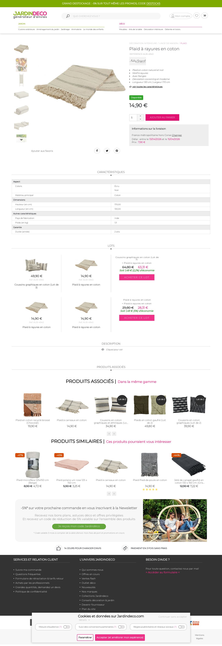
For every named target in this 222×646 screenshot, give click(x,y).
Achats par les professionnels (32, 584)
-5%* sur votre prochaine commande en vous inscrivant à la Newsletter (79, 509)
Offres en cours (91, 575)
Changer (177, 135)
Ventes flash (89, 580)
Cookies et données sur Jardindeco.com (111, 616)
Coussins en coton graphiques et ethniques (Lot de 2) (111, 424)
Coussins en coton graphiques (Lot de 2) (189, 422)
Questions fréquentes (28, 575)
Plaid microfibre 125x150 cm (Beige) (32, 483)
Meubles (123, 30)
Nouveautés (88, 588)
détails (85, 619)
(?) (60, 627)
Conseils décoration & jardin (98, 601)
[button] (140, 116)
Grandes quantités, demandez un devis (37, 588)
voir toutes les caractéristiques (146, 86)
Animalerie (76, 30)
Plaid (183, 43)
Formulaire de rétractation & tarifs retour (39, 580)
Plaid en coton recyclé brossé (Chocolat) (33, 422)
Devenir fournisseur (93, 606)
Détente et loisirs (172, 30)
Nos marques (89, 593)
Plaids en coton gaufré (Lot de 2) (150, 422)
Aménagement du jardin (48, 30)
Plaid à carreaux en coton (72, 421)
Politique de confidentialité (31, 593)
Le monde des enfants (93, 30)
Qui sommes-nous (92, 571)
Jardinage (65, 30)
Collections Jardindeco (95, 597)
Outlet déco (89, 584)
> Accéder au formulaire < (163, 574)
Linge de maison (168, 43)
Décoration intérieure (153, 30)
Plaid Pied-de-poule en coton (150, 481)
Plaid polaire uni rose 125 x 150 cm (71, 483)
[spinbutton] (136, 117)
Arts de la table (135, 30)
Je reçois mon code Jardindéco (79, 528)
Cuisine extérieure (26, 30)
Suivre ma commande (28, 571)
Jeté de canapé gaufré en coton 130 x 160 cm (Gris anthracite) (189, 484)
